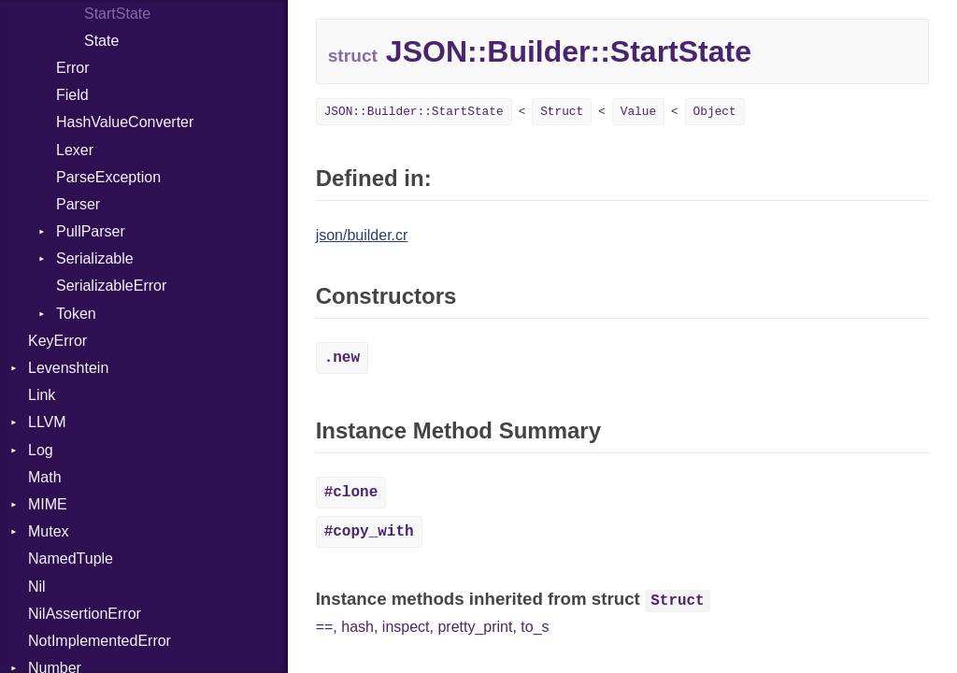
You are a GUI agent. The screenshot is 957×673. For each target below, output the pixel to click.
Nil (37, 586)
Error (73, 68)
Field (72, 95)
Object (714, 112)
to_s (535, 627)
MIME (47, 504)
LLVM (47, 422)
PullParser (90, 231)
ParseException (108, 177)
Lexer (74, 150)
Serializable (95, 258)
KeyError (57, 341)
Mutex (48, 531)
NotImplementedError (99, 641)
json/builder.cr (362, 235)
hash (357, 627)
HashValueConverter (124, 122)
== (325, 627)
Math (45, 477)
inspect (406, 627)
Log (40, 450)
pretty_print (474, 627)
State (101, 41)
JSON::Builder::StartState (414, 112)
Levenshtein (68, 368)
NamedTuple (70, 558)
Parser (78, 204)
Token (76, 314)
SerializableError (111, 286)
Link (41, 395)
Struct (561, 112)
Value (638, 112)
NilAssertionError (84, 614)
